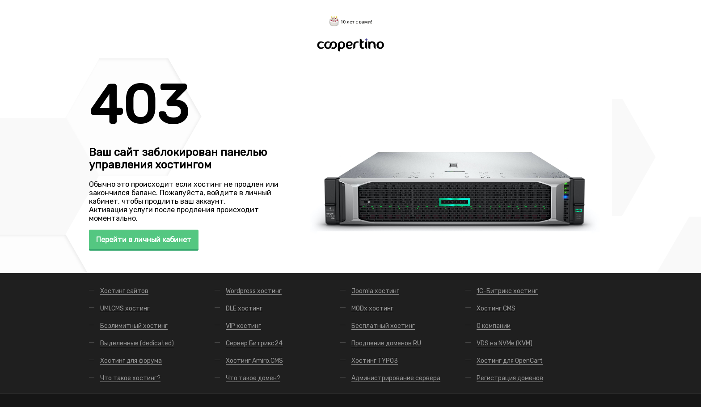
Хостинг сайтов (124, 291)
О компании (494, 326)
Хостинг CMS (496, 308)
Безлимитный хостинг (134, 326)
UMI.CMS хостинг (125, 308)
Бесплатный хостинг (383, 326)
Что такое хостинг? (130, 378)
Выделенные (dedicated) (137, 343)
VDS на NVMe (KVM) (504, 343)
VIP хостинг (243, 326)
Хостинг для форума (131, 361)
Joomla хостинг (375, 291)
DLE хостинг (244, 308)
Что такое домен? (253, 378)
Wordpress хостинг (254, 291)
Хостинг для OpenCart (510, 361)
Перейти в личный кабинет (143, 239)
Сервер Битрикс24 (254, 343)
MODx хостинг (372, 308)
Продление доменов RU (386, 343)
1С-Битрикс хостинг (507, 291)
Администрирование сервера (395, 378)
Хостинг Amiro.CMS (254, 361)
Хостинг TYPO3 (374, 361)
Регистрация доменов (510, 378)
